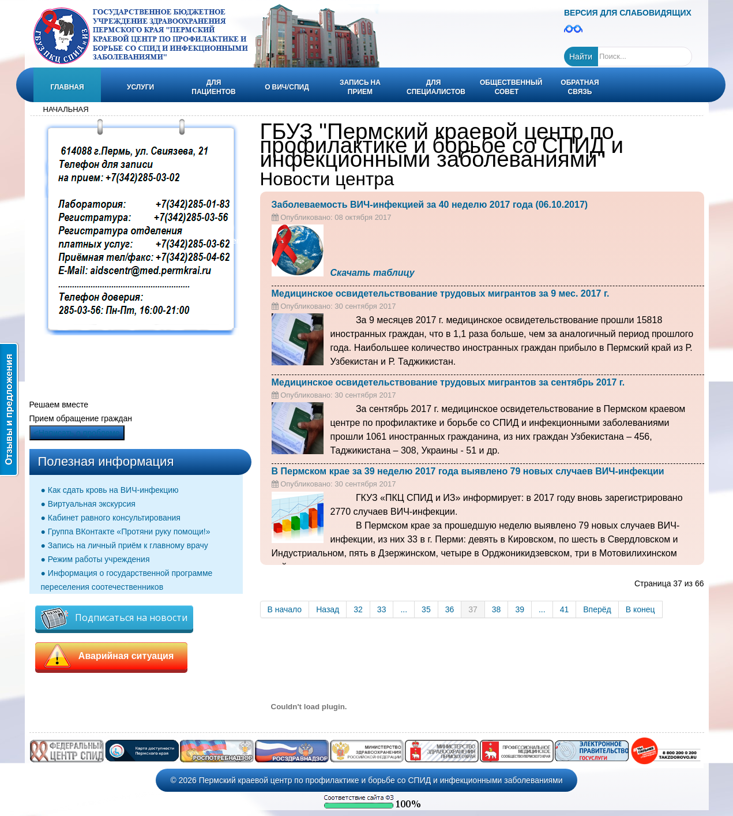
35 (426, 609)
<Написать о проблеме (77, 432)
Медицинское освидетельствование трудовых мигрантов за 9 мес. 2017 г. (441, 293)
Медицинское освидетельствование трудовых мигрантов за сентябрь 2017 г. (448, 382)
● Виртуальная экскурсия (88, 503)
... (403, 609)
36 (449, 609)
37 (473, 609)
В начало (285, 609)
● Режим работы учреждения (95, 559)
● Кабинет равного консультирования (111, 517)
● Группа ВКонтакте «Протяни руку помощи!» (125, 531)
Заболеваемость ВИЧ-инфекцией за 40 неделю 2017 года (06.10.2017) (430, 204)
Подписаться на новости (114, 618)
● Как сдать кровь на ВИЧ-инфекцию (110, 490)
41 (564, 609)
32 (358, 609)
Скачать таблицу (372, 273)
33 (381, 609)
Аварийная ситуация (111, 656)
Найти (580, 56)
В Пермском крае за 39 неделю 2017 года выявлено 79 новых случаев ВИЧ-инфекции (468, 471)
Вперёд (597, 609)
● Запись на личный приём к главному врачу (124, 545)
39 (519, 609)
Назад (327, 609)
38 (496, 609)
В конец (640, 609)
